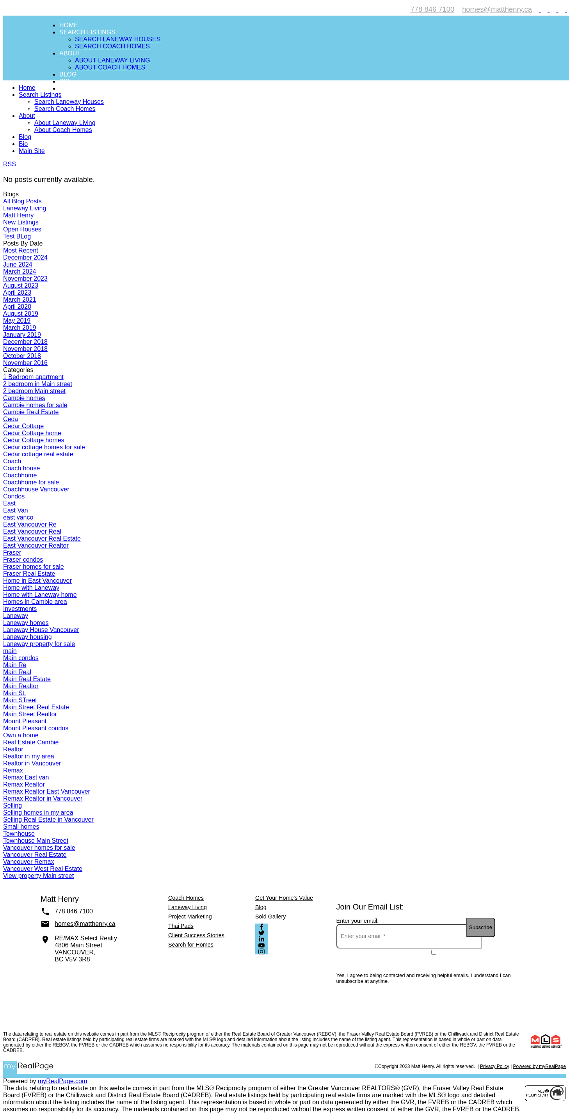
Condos (14, 496)
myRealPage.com (62, 1081)
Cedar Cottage (23, 426)
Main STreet (20, 700)
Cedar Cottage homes (33, 440)
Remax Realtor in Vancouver (42, 798)
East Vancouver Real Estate (42, 538)
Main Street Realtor (30, 714)
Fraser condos (23, 559)
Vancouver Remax (28, 861)
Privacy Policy (494, 1066)
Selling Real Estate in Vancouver (48, 819)
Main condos (21, 658)
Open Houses (22, 229)
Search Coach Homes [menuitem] (112, 46)
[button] (536, 9)
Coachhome (20, 475)
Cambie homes (24, 398)
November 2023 (25, 278)
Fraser (12, 552)
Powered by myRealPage (539, 1066)
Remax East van (26, 777)
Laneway (15, 615)
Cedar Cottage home (32, 433)
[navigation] (284, 119)
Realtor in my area (28, 756)
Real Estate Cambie (31, 742)
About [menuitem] (70, 53)
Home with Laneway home (40, 594)
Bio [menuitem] (64, 81)
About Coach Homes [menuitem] (110, 67)
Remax (13, 770)
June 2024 (17, 264)
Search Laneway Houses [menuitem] (117, 39)
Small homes (21, 826)
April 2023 (17, 292)
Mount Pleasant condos (35, 728)
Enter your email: (357, 921)
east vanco (18, 517)
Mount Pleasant (24, 721)
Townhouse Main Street (35, 840)
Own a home (21, 735)
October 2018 (22, 355)
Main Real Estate (27, 679)
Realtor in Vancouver (32, 763)
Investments (20, 608)
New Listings (21, 222)
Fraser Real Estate (29, 573)
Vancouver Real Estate (34, 854)
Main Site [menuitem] (75, 88)
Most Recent (20, 250)
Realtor (13, 749)
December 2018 (25, 341)
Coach (12, 461)
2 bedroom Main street (34, 391)
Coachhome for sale (31, 482)
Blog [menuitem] (67, 74)
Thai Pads (181, 926)
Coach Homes (186, 898)
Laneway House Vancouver (41, 630)
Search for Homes (190, 945)
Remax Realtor (24, 784)
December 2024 (25, 257)
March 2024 (19, 271)
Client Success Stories (196, 935)
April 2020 (17, 306)
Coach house (21, 468)
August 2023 (20, 285)
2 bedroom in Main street (37, 384)
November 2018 (25, 348)
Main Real (17, 672)
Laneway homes (26, 622)
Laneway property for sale (39, 644)
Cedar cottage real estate (38, 454)
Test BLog (17, 236)
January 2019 (22, 334)
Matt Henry (18, 215)
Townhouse (19, 833)
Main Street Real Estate (36, 707)
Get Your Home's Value (284, 898)
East (9, 503)
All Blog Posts (22, 201)
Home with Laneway (31, 587)
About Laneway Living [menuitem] (112, 60)
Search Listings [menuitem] (87, 32)
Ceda (10, 419)
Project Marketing (190, 916)
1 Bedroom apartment (33, 377)
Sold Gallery (270, 916)
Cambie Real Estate (31, 412)
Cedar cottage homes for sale (44, 447)
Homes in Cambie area (35, 601)
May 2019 (16, 320)
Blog (261, 907)
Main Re (15, 665)
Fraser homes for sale (33, 566)
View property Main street (38, 875)
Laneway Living (24, 208)
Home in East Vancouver (37, 580)
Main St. (14, 693)
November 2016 (25, 363)
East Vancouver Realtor (36, 545)
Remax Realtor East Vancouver (46, 791)
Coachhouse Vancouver (36, 489)
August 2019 (20, 313)
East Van (15, 510)
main (10, 651)
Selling (12, 805)
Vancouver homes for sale (39, 847)
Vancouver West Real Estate (42, 868)
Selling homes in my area (38, 812)
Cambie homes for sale (35, 405)
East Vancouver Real (32, 531)
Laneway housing (27, 637)
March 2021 (19, 299)
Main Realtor (21, 686)
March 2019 (19, 327)
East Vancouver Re (30, 524)
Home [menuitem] (68, 25)
